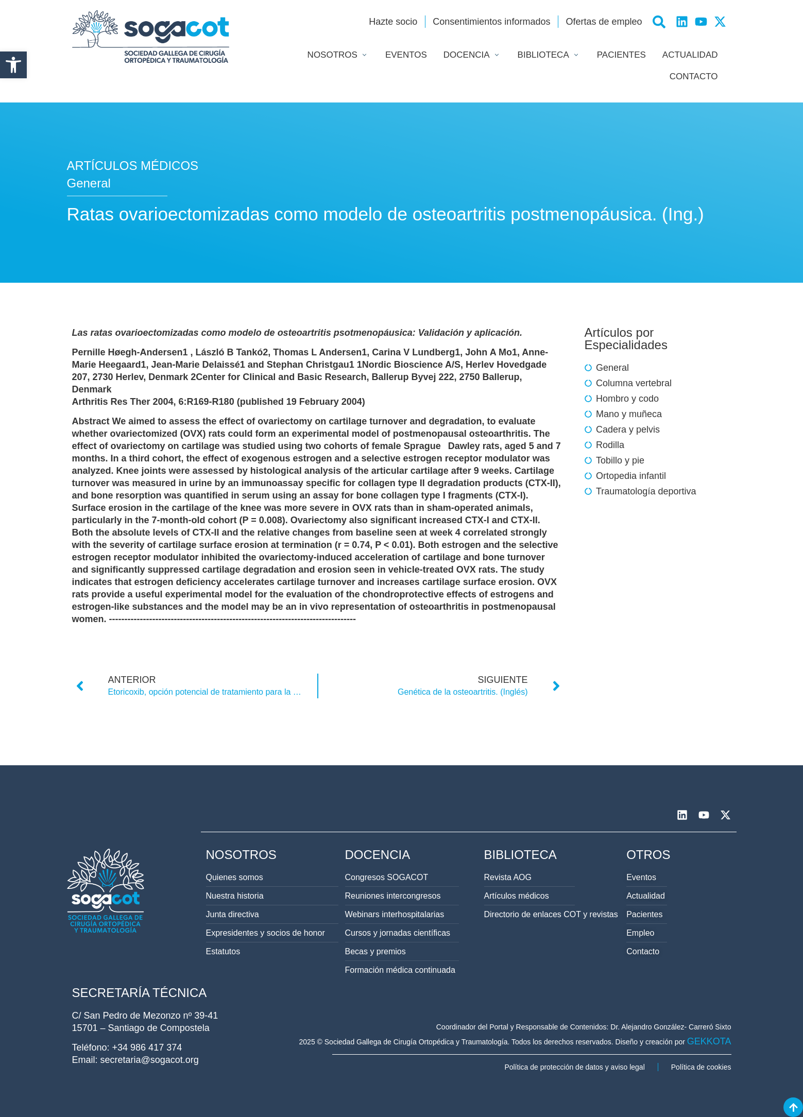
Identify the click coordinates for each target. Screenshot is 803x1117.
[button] (13, 64)
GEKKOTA (709, 1041)
